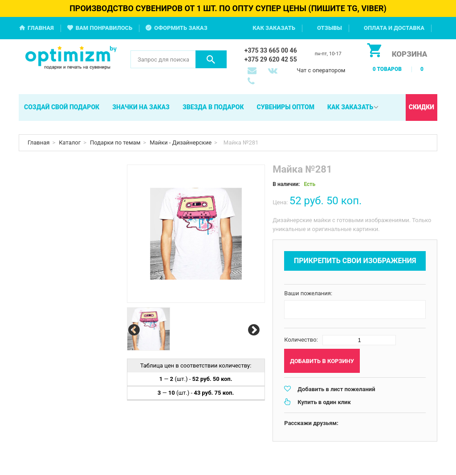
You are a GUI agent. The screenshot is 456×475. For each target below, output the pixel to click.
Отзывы (329, 28)
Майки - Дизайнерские (181, 142)
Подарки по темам (115, 142)
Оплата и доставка (394, 28)
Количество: (301, 339)
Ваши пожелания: (308, 293)
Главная (41, 28)
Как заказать (273, 28)
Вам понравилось (104, 28)
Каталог (70, 142)
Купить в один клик (323, 402)
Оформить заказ (181, 28)
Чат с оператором (321, 70)
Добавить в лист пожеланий (336, 389)
